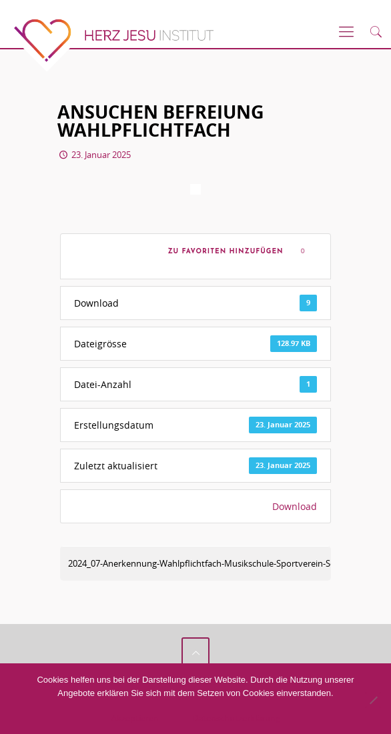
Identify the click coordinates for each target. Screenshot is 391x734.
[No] (373, 700)
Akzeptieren (135, 718)
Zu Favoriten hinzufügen (223, 251)
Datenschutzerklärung (236, 718)
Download (294, 506)
